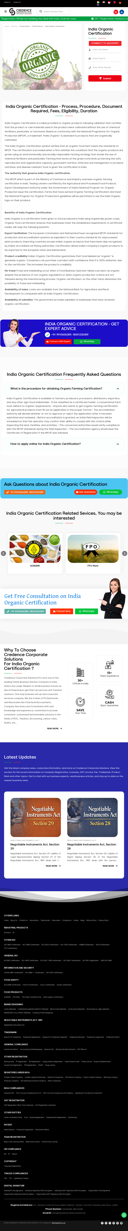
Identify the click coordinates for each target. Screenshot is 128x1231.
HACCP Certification (30, 985)
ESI (5, 1154)
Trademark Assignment (95, 1037)
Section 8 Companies (55, 1077)
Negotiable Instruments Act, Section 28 (91, 846)
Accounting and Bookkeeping (31, 1049)
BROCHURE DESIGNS (58, 1009)
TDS (5, 1178)
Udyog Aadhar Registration (52, 1061)
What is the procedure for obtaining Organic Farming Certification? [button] (56, 388)
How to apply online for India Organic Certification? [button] (45, 444)
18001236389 (80, 334)
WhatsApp (87, 341)
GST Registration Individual (45, 1105)
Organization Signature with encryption (19, 1194)
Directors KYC (9, 1093)
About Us (7, 2)
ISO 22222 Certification (50, 945)
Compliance (66, 920)
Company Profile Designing (42, 1013)
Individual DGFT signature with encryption (70, 1190)
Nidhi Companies (54, 1081)
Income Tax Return (11, 1049)
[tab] (64, 389)
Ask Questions (86, 492)
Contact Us (17, 2)
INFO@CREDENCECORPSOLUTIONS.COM (69, 1213)
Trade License (86, 1061)
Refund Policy (91, 920)
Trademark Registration (32, 1037)
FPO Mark (16, 997)
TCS (10, 1178)
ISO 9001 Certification (12, 960)
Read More (54, 729)
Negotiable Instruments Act (14, 1025)
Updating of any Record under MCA (88, 1093)
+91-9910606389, (61, 334)
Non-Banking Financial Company (33, 1081)
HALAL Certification (47, 985)
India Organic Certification (53, 997)
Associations (34, 920)
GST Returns (82, 1049)
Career (76, 920)
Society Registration (37, 1117)
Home (6, 26)
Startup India (9, 1061)
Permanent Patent (42, 1130)
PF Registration (21, 1061)
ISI (13, 933)
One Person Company (73, 1077)
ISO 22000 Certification (12, 985)
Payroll (14, 1154)
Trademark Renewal (77, 1037)
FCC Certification (10, 948)
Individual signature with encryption (38, 1190)
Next (124, 553)
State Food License (33, 1142)
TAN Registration (30, 1065)
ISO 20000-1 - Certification (34, 973)
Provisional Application (25, 1130)
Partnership (72, 1117)
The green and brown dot (31, 997)
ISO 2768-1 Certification (72, 960)
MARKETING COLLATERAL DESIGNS (17, 1013)
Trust (26, 1117)
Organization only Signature (99, 1190)
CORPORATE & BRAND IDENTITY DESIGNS (33, 1009)
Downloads (56, 920)
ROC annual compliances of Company (58, 1093)
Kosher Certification (64, 985)
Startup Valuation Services (65, 1049)
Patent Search (9, 1130)
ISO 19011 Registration (91, 960)
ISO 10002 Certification (12, 945)
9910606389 (67, 1209)
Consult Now (62, 611)
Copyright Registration (12, 1166)
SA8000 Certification (86, 945)
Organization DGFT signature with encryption (53, 1194)
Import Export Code (72, 1061)
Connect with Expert (58, 342)
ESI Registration (35, 1061)
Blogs (82, 920)
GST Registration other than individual (18, 1105)
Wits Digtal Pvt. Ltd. (58, 1223)
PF (9, 1154)
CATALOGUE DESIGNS (76, 1009)
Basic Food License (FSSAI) (14, 1142)
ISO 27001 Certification (54, 973)
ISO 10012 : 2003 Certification (51, 960)
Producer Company (11, 1081)
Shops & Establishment (102, 1061)
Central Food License (50, 1142)
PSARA (40, 1065)
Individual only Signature (13, 1190)
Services (14, 26)
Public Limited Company (92, 1077)
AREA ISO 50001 (106, 960)
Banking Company (111, 1077)
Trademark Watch (113, 1037)
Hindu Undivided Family (13, 1117)
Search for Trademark (12, 1037)
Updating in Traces (21, 1178)
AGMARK (7, 997)
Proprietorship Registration (56, 1117)
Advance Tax (49, 1049)
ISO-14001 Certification (30, 960)
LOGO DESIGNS (10, 1009)
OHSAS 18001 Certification (13, 973)
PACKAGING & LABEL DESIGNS (98, 1009)
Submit (105, 78)
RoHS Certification (103, 945)
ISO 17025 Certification (68, 945)
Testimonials (45, 920)
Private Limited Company (13, 1077)
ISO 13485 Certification (31, 945)
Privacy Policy (103, 920)
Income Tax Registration (13, 1065)
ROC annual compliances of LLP (28, 1093)
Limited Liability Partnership (35, 1077)
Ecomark (7, 933)
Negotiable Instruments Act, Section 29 (34, 846)
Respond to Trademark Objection (55, 1037)
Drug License (50, 1065)
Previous (3, 553)
